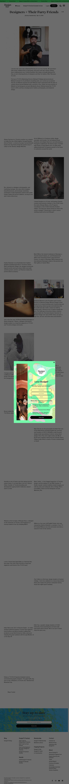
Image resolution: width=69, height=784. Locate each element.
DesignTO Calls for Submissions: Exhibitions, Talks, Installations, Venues (40, 406)
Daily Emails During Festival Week (40, 409)
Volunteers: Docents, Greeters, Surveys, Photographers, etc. (40, 413)
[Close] (54, 362)
